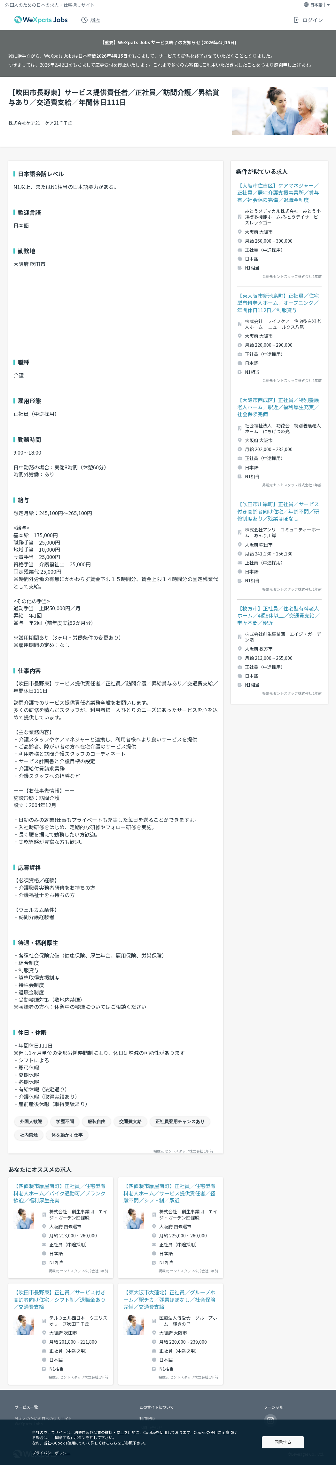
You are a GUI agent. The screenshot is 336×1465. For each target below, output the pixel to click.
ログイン (308, 20)
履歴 (90, 20)
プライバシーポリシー (51, 1452)
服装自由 (96, 1121)
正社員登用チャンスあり (180, 1121)
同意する (283, 1442)
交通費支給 (130, 1121)
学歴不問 (65, 1121)
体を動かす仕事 (67, 1134)
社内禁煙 (29, 1134)
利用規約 (147, 1418)
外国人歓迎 (31, 1121)
